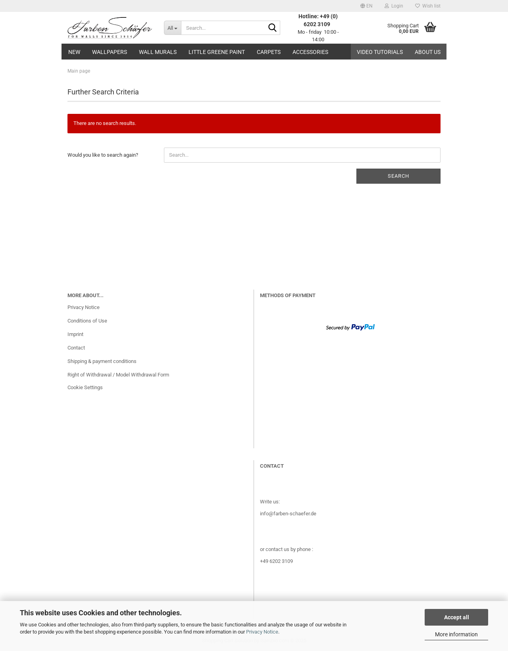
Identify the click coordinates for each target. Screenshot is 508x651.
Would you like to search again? (102, 155)
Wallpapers (109, 52)
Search (398, 176)
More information (456, 634)
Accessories (310, 52)
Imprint (75, 334)
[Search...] (172, 28)
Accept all (456, 617)
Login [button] (394, 6)
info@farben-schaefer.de (288, 514)
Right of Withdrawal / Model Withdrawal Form (118, 375)
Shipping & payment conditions (102, 361)
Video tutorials (380, 52)
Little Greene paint (217, 52)
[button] (366, 6)
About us (428, 52)
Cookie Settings (85, 387)
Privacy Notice (262, 632)
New (74, 52)
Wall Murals (158, 52)
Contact (76, 348)
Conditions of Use (87, 321)
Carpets (269, 52)
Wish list (428, 6)
